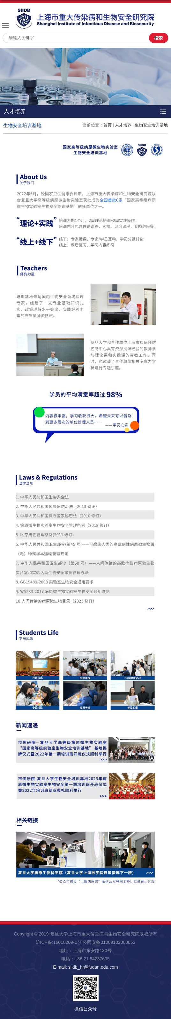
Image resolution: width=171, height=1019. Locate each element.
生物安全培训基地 (151, 125)
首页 (107, 125)
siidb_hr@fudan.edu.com (93, 967)
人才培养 (123, 125)
